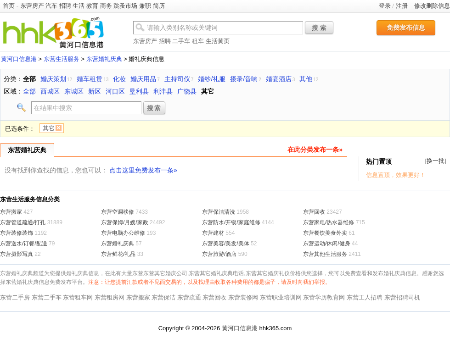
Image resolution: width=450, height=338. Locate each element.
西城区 (50, 91)
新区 (94, 91)
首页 (9, 5)
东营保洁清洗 (218, 212)
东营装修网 (243, 297)
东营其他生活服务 (325, 254)
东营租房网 (109, 297)
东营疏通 (189, 297)
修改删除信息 (432, 5)
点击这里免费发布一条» (143, 170)
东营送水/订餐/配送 (23, 243)
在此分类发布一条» (315, 149)
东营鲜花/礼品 (118, 254)
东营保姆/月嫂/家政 (124, 222)
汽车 (51, 5)
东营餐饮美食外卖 (325, 233)
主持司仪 (177, 79)
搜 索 (319, 27)
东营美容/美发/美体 (225, 243)
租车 (198, 41)
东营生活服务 (61, 58)
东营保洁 (163, 297)
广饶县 (187, 91)
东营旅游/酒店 (219, 254)
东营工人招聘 (364, 297)
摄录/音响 (244, 79)
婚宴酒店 (279, 79)
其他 (305, 79)
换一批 (435, 160)
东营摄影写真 (16, 254)
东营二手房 (15, 297)
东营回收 (314, 212)
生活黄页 (218, 41)
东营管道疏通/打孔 (22, 222)
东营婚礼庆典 (104, 58)
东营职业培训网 (281, 297)
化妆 (119, 79)
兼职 (145, 5)
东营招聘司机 (402, 297)
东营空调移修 (117, 212)
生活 (78, 5)
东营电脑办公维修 (123, 233)
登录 (385, 5)
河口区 (115, 91)
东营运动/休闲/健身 (326, 243)
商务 (106, 5)
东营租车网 (78, 297)
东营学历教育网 (324, 297)
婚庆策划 (53, 79)
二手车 (181, 41)
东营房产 (32, 5)
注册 (402, 5)
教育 (92, 5)
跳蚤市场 (125, 5)
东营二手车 (47, 297)
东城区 (74, 91)
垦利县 (139, 91)
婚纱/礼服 (211, 79)
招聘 (65, 5)
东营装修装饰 (16, 233)
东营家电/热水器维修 (328, 222)
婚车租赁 (89, 79)
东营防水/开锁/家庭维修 (231, 222)
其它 (207, 91)
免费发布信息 (406, 27)
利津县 (163, 91)
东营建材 (213, 233)
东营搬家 (11, 212)
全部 (29, 79)
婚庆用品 (143, 79)
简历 (159, 5)
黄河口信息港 (19, 58)
